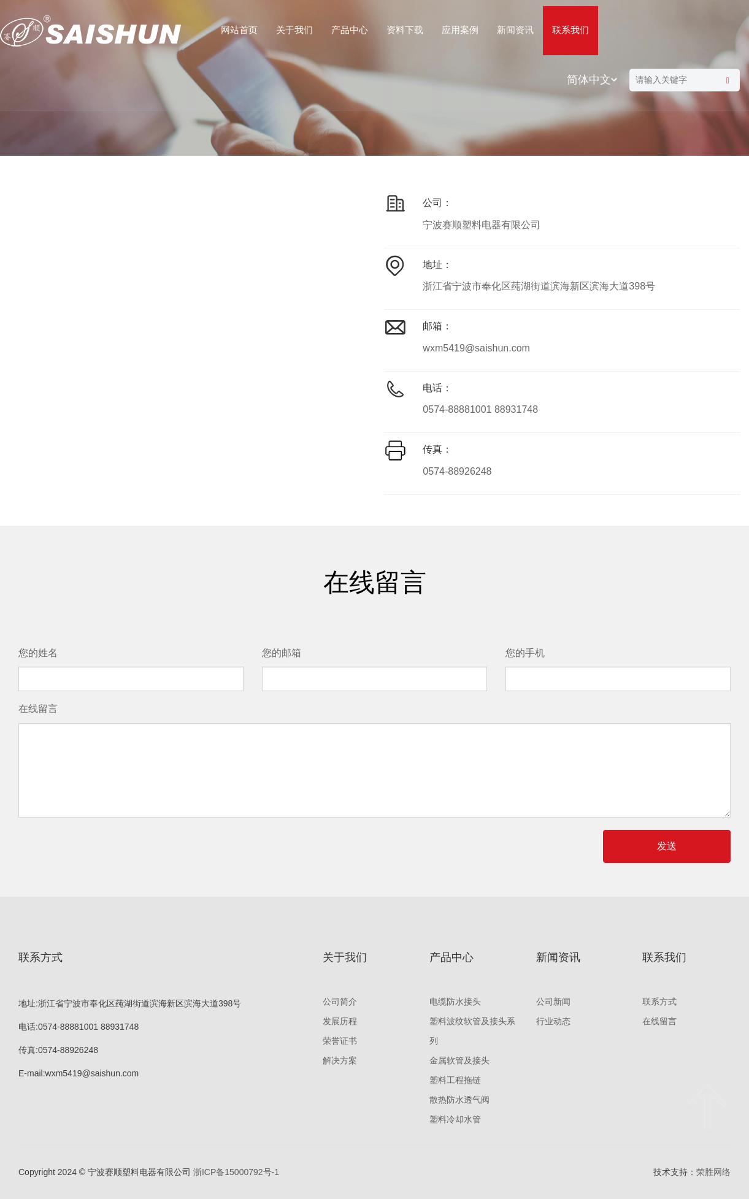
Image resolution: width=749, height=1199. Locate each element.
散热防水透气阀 (459, 1100)
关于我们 (294, 30)
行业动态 (553, 1021)
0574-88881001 (457, 409)
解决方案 (340, 1060)
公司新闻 (553, 1001)
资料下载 (404, 30)
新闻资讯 (515, 30)
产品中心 (349, 30)
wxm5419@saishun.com (476, 348)
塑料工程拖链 (455, 1080)
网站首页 (239, 30)
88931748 (516, 409)
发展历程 (340, 1021)
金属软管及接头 (459, 1060)
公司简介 (340, 1001)
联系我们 (570, 30)
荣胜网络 (713, 1172)
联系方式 (659, 1001)
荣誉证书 (340, 1041)
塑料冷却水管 (455, 1119)
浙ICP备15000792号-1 (236, 1172)
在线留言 (659, 1021)
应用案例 (460, 30)
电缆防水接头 (455, 1001)
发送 (667, 846)
